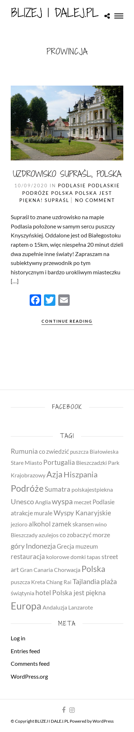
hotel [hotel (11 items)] (43, 592)
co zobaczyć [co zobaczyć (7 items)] (75, 535)
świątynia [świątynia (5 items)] (22, 592)
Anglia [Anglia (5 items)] (43, 502)
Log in (18, 638)
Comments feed (30, 663)
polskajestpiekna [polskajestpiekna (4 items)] (92, 489)
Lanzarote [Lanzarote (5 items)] (80, 607)
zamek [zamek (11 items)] (61, 524)
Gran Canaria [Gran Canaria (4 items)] (36, 570)
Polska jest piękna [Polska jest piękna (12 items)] (79, 592)
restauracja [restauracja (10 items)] (28, 556)
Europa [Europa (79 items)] (26, 606)
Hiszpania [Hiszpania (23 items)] (81, 474)
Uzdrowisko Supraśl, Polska (67, 174)
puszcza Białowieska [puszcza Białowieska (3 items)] (94, 452)
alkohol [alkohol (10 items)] (40, 524)
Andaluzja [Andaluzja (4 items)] (55, 607)
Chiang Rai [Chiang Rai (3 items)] (58, 582)
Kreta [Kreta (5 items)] (38, 581)
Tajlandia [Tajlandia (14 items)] (86, 581)
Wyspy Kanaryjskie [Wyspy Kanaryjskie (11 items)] (82, 513)
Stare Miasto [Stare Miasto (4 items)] (26, 462)
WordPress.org (29, 676)
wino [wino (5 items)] (101, 524)
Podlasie (72, 185)
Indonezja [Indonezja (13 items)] (41, 546)
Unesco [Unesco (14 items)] (22, 501)
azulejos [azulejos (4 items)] (49, 535)
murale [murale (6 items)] (43, 513)
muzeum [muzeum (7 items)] (86, 546)
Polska (62, 193)
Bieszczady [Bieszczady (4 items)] (24, 535)
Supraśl (57, 200)
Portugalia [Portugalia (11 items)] (59, 462)
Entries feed (25, 650)
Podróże (35, 193)
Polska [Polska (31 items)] (93, 569)
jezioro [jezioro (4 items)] (19, 524)
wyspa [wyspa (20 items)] (62, 501)
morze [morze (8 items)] (101, 535)
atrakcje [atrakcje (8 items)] (22, 513)
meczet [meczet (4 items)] (82, 502)
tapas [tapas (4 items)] (93, 557)
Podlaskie (104, 185)
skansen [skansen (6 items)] (83, 524)
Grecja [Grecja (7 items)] (65, 546)
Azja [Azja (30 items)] (54, 474)
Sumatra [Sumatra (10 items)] (57, 489)
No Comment (95, 200)
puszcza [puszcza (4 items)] (20, 582)
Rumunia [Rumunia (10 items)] (24, 451)
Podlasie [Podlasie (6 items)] (104, 502)
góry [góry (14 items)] (18, 545)
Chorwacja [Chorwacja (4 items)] (67, 570)
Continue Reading (67, 321)
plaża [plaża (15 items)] (109, 581)
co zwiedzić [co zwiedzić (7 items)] (54, 451)
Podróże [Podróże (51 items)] (27, 488)
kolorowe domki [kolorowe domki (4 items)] (66, 557)
